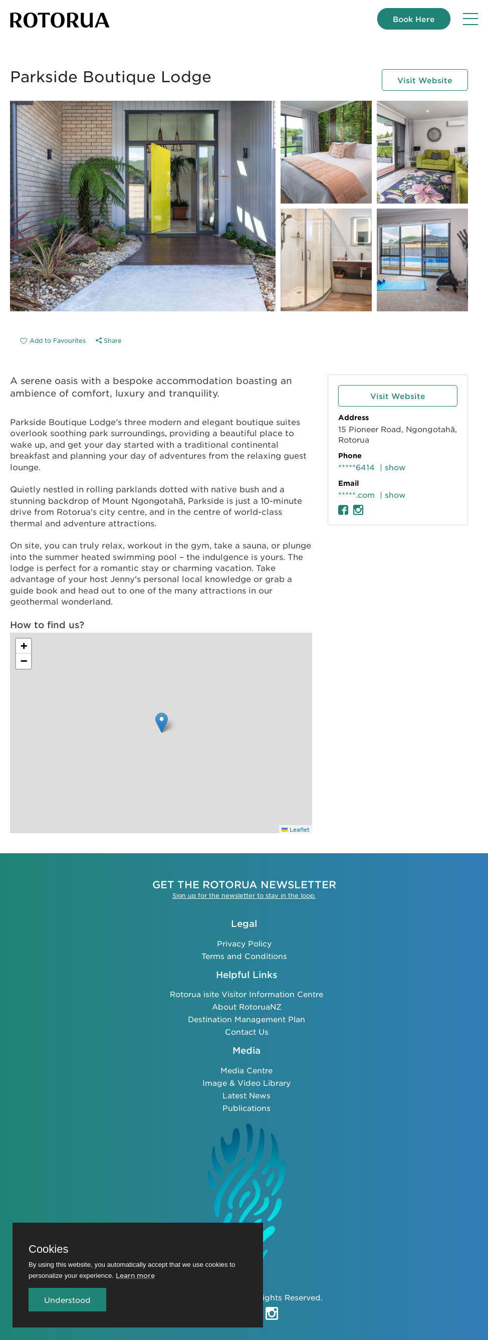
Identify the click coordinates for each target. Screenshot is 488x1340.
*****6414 (356, 467)
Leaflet (296, 829)
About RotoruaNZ (247, 1006)
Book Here (414, 19)
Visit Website (424, 80)
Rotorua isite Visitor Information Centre (246, 994)
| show (393, 467)
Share (109, 340)
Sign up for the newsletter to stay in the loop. (244, 895)
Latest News (246, 1095)
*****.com (356, 494)
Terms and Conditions (244, 956)
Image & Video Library (246, 1082)
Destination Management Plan (246, 1019)
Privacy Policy (244, 943)
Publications (246, 1107)
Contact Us (247, 1031)
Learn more (135, 1275)
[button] (161, 722)
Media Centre (246, 1070)
